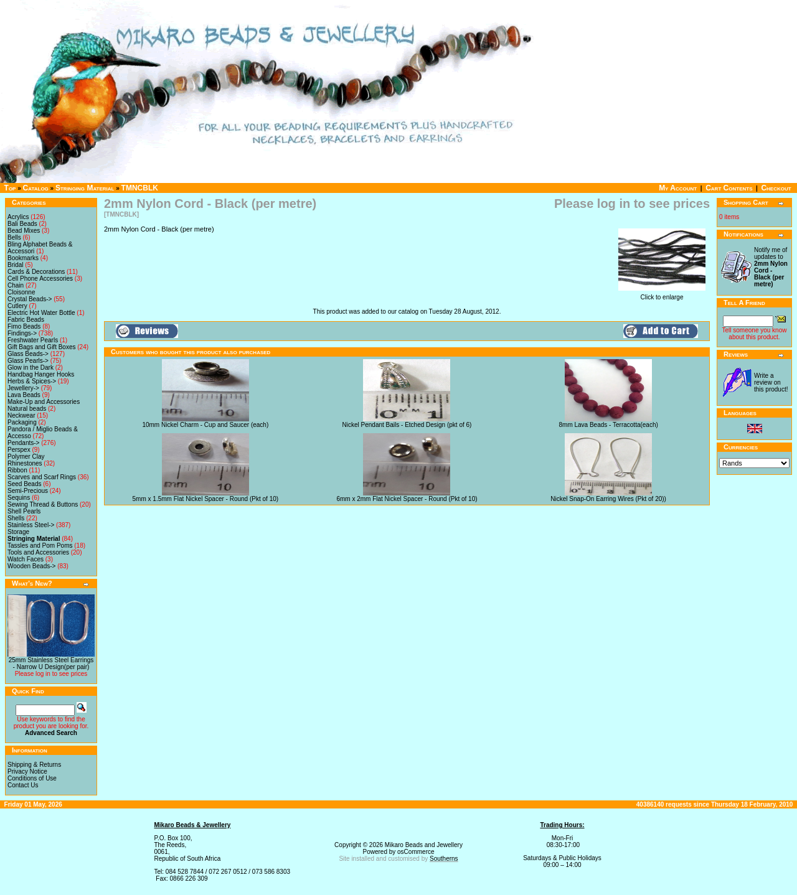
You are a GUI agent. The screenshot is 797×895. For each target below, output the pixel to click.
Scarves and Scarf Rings (41, 477)
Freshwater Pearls (32, 340)
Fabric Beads (25, 319)
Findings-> (22, 333)
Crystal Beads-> (29, 299)
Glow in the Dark (30, 367)
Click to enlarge (661, 294)
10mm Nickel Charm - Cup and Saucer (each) (205, 424)
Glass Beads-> (28, 353)
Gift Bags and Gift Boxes (41, 347)
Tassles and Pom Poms (40, 545)
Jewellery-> (23, 388)
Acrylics (18, 216)
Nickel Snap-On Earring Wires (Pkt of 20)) (608, 498)
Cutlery (17, 305)
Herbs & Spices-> (31, 381)
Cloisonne (21, 292)
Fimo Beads (23, 326)
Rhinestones (24, 463)
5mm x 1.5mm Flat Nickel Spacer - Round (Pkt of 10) (206, 498)
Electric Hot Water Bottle (41, 312)
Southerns (444, 858)
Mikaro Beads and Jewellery (424, 844)
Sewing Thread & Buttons (42, 504)
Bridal (15, 264)
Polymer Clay (25, 456)
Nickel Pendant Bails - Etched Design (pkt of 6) (407, 424)
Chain (15, 285)
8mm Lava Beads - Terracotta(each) (608, 424)
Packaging (22, 422)
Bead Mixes (23, 230)
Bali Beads (22, 223)
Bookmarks (23, 258)
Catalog (36, 188)
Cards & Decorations (36, 271)
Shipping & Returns (34, 764)
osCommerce (415, 851)
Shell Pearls (23, 511)
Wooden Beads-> (31, 566)
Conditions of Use (32, 778)
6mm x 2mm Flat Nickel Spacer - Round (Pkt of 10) (406, 498)
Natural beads (26, 408)
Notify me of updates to (771, 267)
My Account (678, 188)
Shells (15, 518)
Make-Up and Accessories (43, 401)
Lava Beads (23, 394)
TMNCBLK (139, 188)
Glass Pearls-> (28, 360)
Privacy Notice (27, 771)
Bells (14, 237)
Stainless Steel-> (30, 525)
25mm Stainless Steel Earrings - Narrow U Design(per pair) (51, 663)
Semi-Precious (27, 490)
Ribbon (17, 470)
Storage (18, 531)
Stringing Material (85, 188)
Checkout (776, 188)
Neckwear (21, 415)
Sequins (18, 497)
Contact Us (22, 785)
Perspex (19, 449)
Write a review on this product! (771, 382)
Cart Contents (728, 188)
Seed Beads (24, 483)
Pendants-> (23, 442)
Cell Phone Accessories (40, 278)
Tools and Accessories (38, 552)
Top (10, 188)
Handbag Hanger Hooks (40, 374)
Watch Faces (25, 559)
